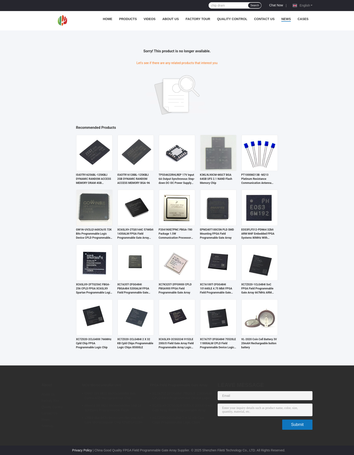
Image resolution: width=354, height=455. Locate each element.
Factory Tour (198, 19)
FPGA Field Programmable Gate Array (178, 385)
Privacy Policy (82, 450)
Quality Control (232, 19)
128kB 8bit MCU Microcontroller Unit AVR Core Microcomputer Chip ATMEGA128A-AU (114, 420)
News (286, 19)
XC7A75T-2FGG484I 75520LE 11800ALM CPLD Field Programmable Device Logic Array (218, 343)
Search (254, 5)
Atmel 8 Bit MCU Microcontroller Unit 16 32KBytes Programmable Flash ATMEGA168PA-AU (112, 408)
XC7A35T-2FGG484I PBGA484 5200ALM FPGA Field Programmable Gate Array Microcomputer (133, 289)
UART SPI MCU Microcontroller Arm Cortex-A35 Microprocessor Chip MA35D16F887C (110, 396)
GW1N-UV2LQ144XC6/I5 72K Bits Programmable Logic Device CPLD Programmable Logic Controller (94, 234)
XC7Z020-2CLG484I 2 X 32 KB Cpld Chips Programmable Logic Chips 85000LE (135, 343)
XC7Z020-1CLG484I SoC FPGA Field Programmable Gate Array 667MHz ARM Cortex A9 (257, 289)
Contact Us (264, 19)
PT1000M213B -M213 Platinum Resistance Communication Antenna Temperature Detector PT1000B (256, 179)
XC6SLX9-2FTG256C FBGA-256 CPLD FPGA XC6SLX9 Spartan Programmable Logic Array (94, 289)
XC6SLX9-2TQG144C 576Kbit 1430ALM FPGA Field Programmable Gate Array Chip (135, 234)
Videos (150, 19)
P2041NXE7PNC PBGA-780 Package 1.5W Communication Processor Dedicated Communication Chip (175, 234)
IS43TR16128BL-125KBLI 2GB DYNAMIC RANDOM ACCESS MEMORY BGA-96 (133, 179)
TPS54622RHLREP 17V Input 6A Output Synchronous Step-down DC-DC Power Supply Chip (177, 179)
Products (128, 19)
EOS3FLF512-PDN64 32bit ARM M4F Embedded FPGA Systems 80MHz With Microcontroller (258, 234)
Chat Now (276, 5)
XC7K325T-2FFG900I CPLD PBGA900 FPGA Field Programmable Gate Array (175, 288)
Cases (303, 19)
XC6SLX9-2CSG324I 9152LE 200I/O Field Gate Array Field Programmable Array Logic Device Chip (176, 343)
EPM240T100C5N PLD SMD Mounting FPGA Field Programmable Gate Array (217, 233)
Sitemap (47, 426)
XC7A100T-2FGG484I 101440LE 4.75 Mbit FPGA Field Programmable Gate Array (216, 289)
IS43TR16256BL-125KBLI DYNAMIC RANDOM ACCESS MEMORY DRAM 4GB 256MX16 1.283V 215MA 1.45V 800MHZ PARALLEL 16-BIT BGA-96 (93, 179)
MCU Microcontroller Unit (101, 385)
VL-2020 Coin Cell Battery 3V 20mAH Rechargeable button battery (259, 343)
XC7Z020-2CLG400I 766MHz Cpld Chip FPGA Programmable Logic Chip (94, 343)
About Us (170, 19)
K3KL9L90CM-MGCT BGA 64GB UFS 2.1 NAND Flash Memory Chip (216, 179)
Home (107, 19)
